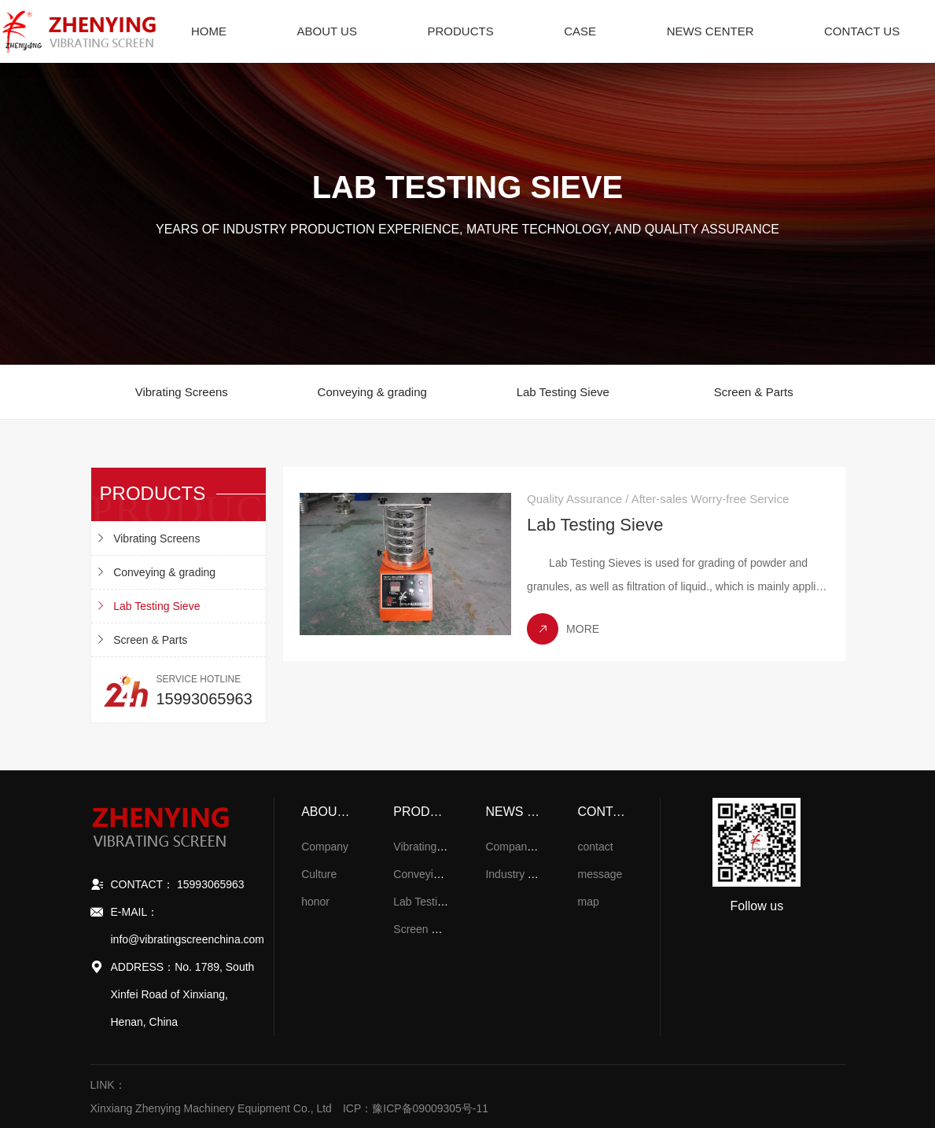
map (588, 901)
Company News (524, 846)
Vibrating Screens (181, 392)
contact (595, 846)
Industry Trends (523, 874)
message (600, 874)
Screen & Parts (753, 392)
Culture (319, 874)
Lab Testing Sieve (563, 392)
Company (324, 846)
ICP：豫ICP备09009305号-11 (415, 1108)
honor (315, 901)
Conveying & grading (372, 392)
